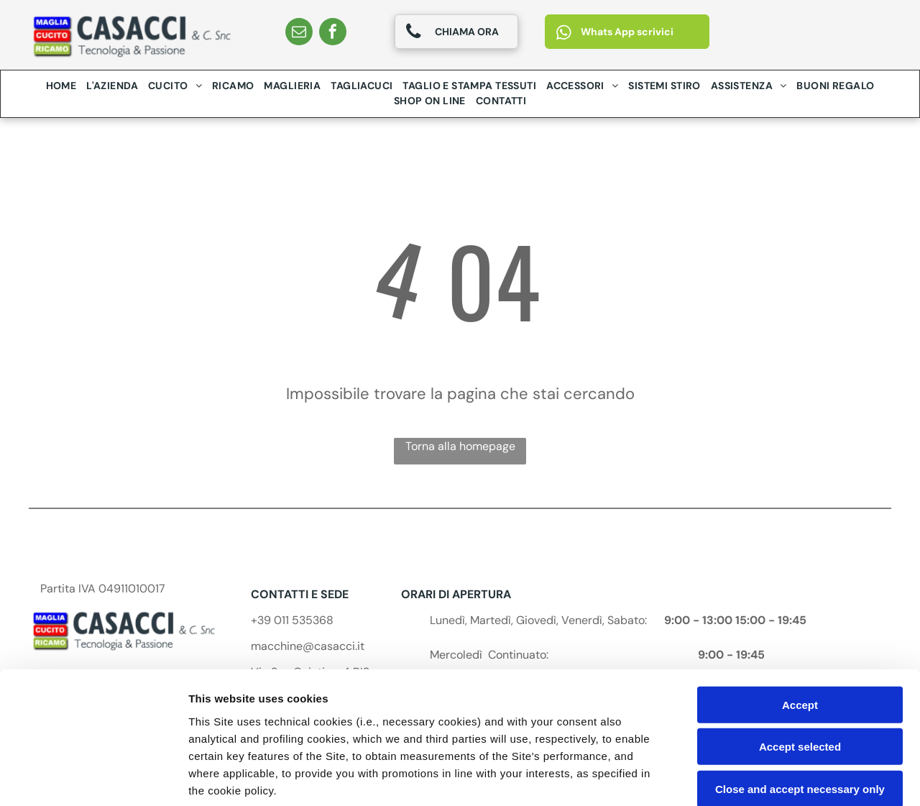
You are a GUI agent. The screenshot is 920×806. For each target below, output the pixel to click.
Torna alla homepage (460, 446)
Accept (800, 584)
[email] (299, 33)
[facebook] (332, 33)
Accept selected (800, 626)
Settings (731, 777)
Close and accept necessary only (800, 668)
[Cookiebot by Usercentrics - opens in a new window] (93, 778)
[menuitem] (61, 85)
